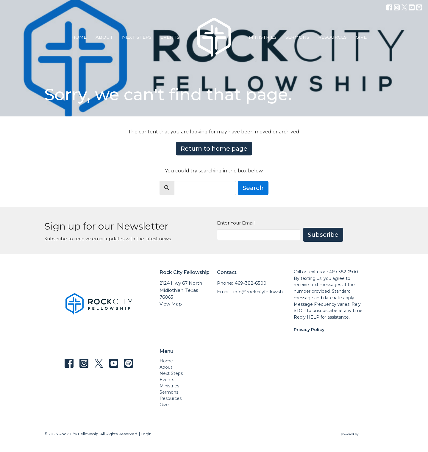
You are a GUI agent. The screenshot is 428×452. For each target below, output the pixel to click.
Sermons (297, 37)
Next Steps (136, 37)
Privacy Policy (309, 329)
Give (361, 37)
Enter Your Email (235, 223)
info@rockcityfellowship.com (260, 291)
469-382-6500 (250, 283)
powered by (362, 434)
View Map (171, 304)
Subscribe (323, 234)
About (104, 37)
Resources (332, 37)
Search (253, 187)
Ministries (263, 37)
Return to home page (214, 148)
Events (169, 37)
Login (146, 434)
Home (79, 37)
